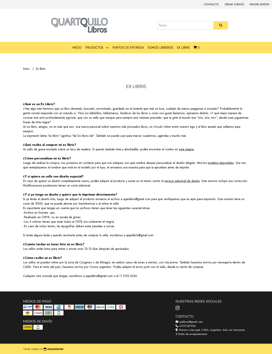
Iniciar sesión (259, 4)
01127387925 (186, 326)
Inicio (77, 47)
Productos (97, 47)
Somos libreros (160, 47)
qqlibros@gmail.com (189, 322)
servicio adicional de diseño (182, 181)
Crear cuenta (234, 4)
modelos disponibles (221, 163)
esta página (186, 149)
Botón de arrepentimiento (191, 334)
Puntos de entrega (128, 47)
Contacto (211, 4)
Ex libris (183, 47)
